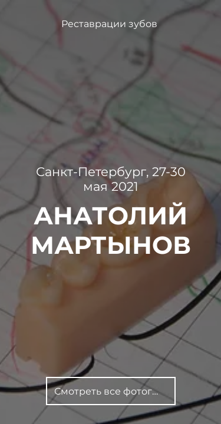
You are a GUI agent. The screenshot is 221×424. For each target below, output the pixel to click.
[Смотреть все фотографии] (111, 391)
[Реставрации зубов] (110, 23)
